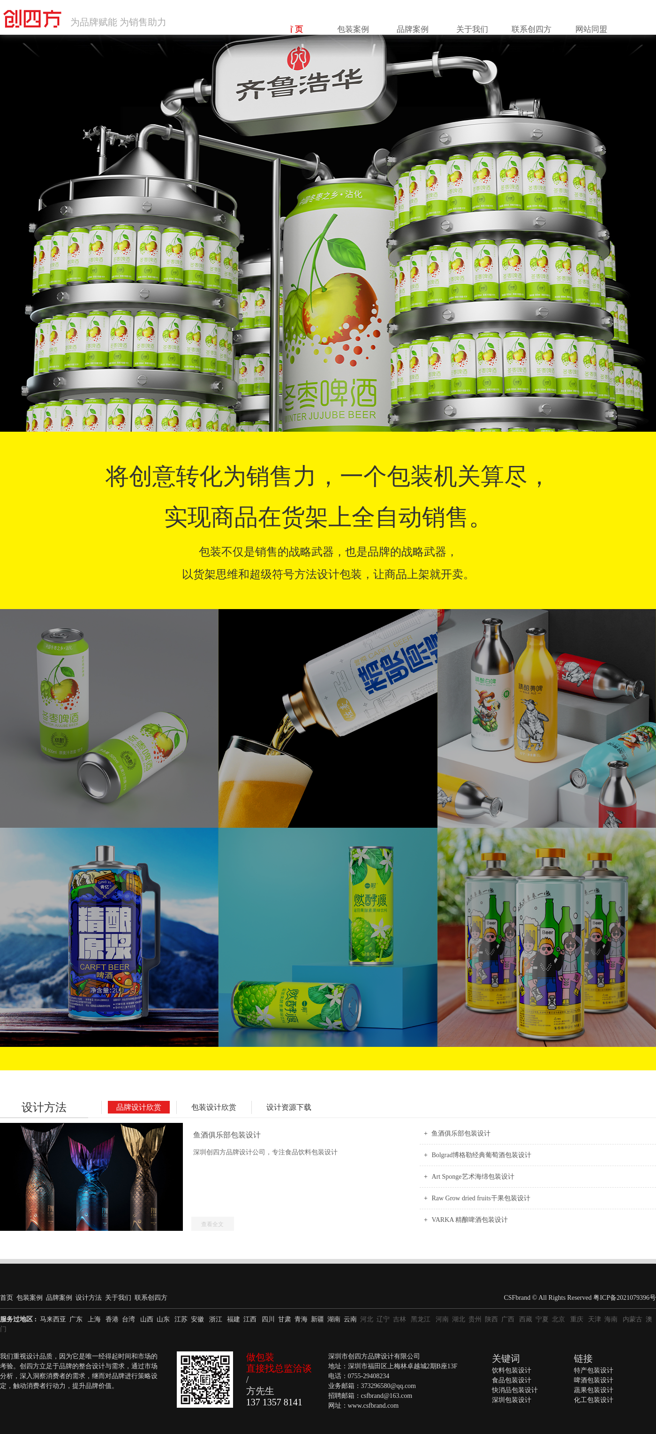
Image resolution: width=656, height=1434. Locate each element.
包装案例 (424, 23)
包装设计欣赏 (213, 1107)
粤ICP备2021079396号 (624, 1297)
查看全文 (212, 1224)
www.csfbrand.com (373, 1405)
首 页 (378, 23)
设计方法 (44, 1107)
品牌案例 (470, 23)
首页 (6, 1297)
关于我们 (515, 23)
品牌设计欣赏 (138, 1107)
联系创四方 (560, 23)
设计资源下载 (288, 1107)
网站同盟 (606, 23)
